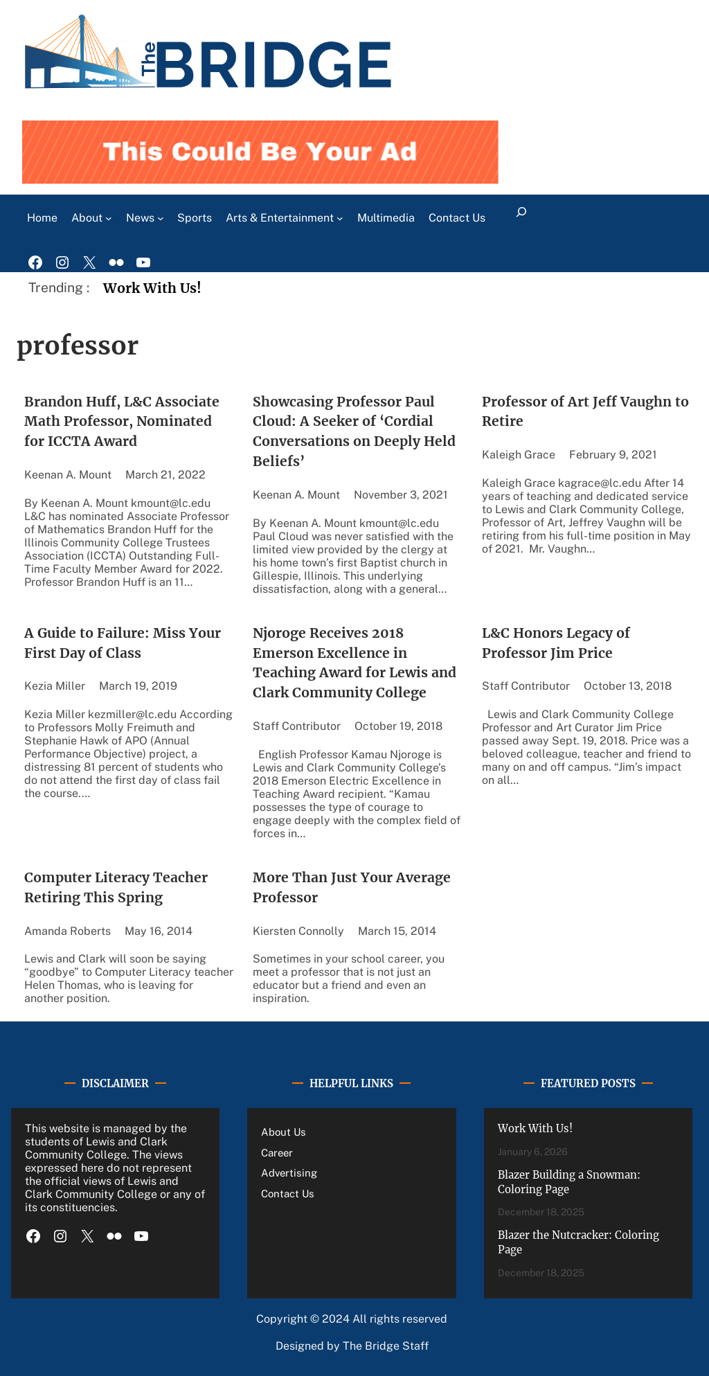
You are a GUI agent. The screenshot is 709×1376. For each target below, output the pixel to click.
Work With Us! (152, 288)
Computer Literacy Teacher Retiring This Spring (116, 887)
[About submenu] (108, 218)
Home (42, 217)
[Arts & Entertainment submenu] (339, 218)
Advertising (289, 1173)
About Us (283, 1132)
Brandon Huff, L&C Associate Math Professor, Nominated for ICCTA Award (121, 421)
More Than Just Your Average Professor (352, 887)
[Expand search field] (521, 218)
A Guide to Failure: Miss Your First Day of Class (122, 643)
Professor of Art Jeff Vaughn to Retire (585, 411)
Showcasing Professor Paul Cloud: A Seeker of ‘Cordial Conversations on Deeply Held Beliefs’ (354, 431)
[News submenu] (160, 218)
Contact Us (287, 1193)
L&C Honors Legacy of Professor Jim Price (556, 643)
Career (277, 1153)
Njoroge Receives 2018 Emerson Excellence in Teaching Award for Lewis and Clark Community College (354, 663)
